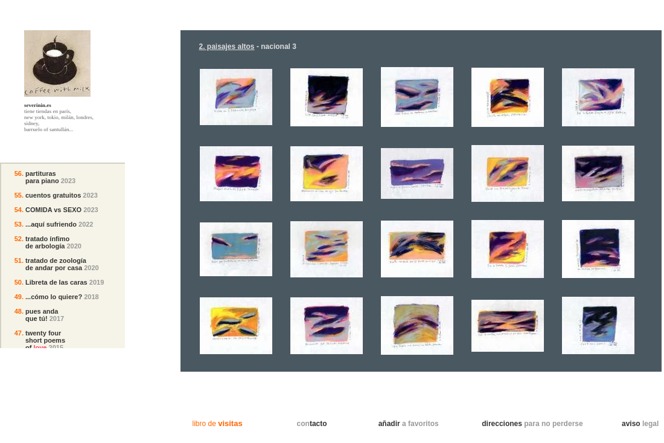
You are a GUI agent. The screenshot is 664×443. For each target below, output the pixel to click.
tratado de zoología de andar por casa (55, 264)
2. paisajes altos (226, 46)
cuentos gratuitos (53, 195)
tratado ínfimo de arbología (47, 242)
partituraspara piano (42, 177)
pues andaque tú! (41, 315)
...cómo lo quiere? (53, 296)
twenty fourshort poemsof (45, 340)
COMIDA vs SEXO (53, 209)
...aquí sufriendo (51, 224)
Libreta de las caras (56, 282)
